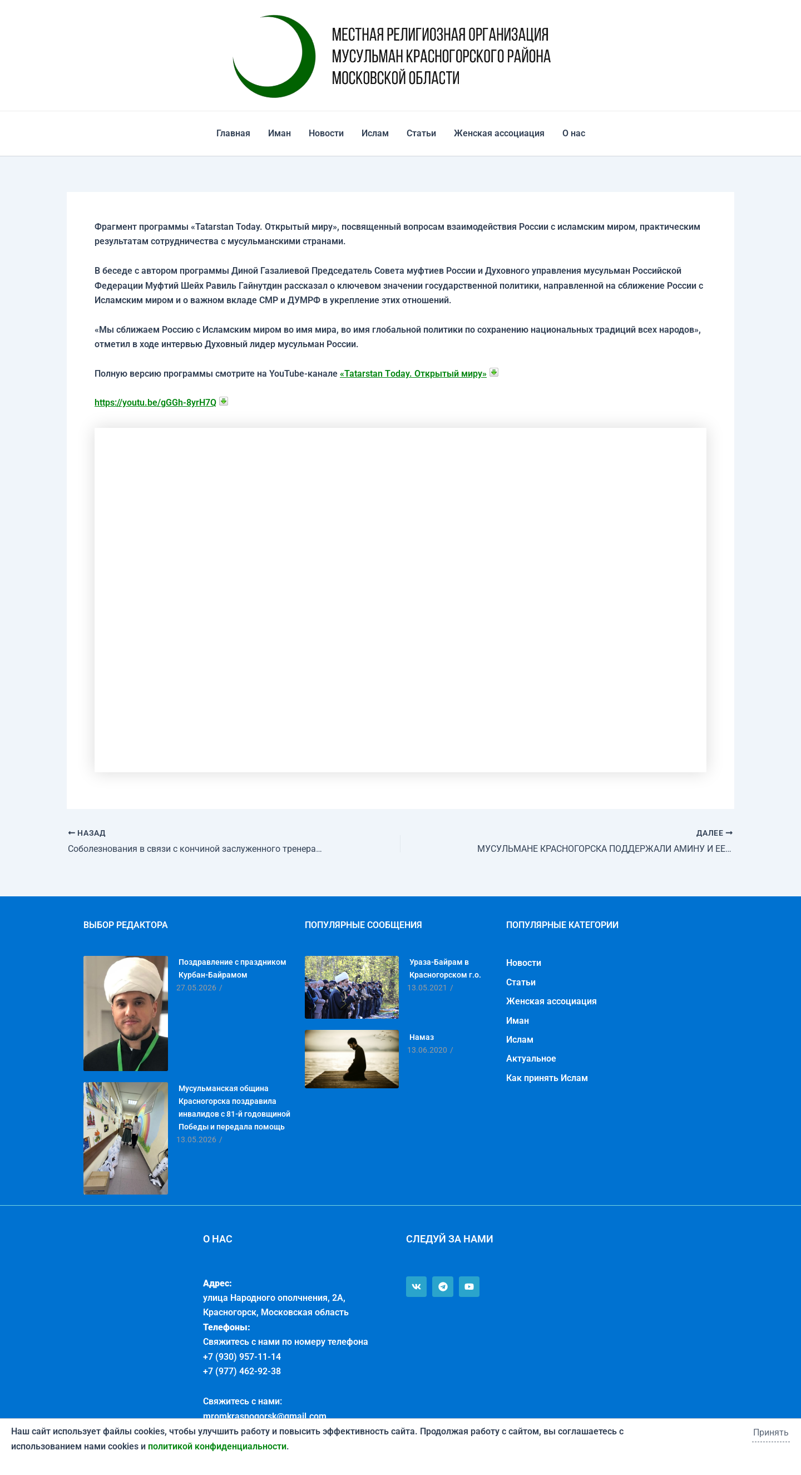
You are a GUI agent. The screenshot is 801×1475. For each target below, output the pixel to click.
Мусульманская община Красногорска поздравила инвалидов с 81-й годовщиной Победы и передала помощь (234, 1107)
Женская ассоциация (499, 133)
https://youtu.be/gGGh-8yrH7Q (155, 402)
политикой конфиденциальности (217, 1446)
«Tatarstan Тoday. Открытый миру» (413, 373)
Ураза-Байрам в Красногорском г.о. (445, 968)
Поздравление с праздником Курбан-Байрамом (232, 968)
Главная (233, 133)
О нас (573, 133)
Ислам (375, 133)
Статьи (421, 133)
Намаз (421, 1037)
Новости (326, 133)
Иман (279, 133)
